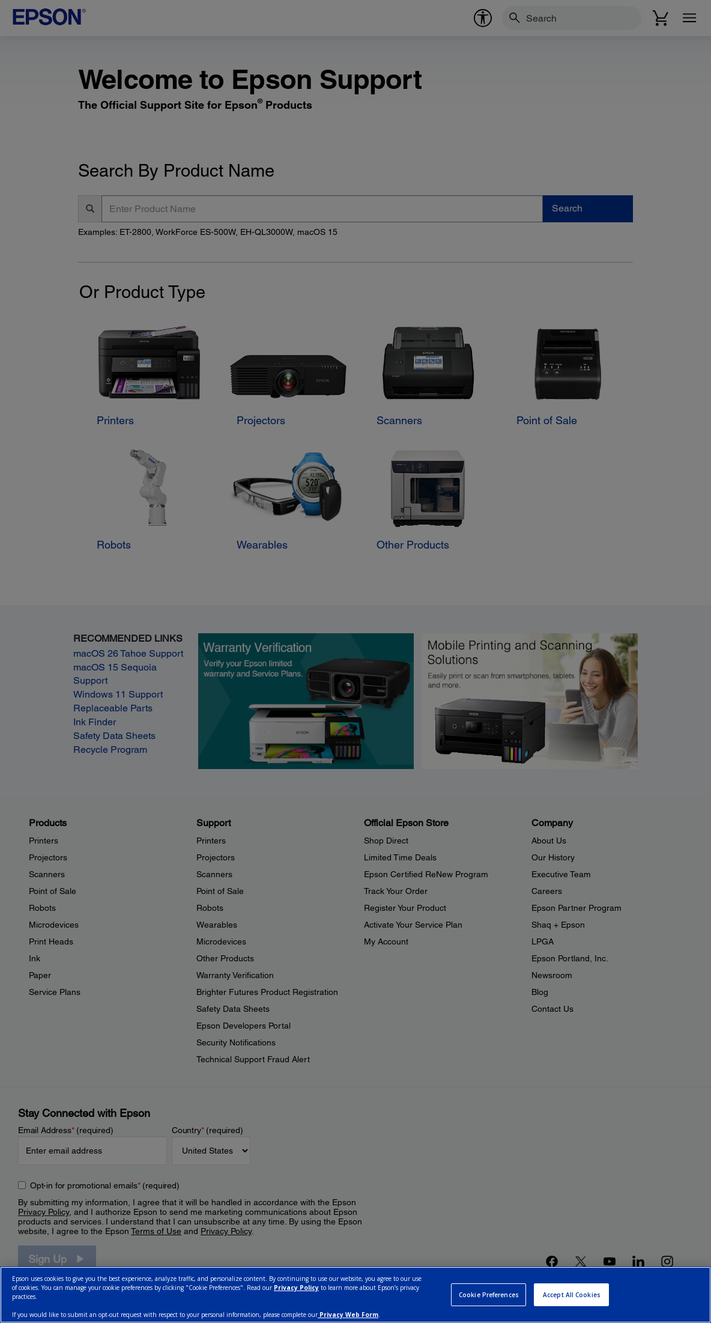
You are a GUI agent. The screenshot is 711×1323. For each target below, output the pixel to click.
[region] (355, 1295)
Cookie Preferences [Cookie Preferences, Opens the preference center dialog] (489, 1295)
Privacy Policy (296, 1287)
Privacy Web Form (348, 1314)
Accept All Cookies (572, 1295)
